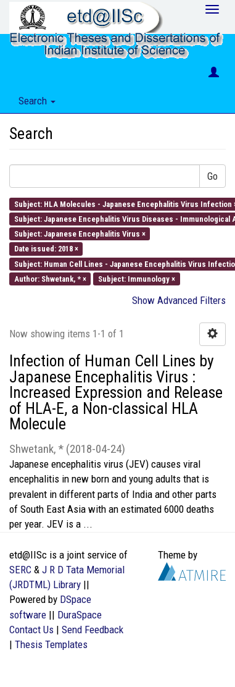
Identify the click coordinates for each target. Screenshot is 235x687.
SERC (20, 569)
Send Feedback (92, 629)
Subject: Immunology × (136, 278)
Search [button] (37, 101)
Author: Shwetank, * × (50, 278)
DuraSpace (79, 615)
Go (212, 176)
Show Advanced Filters (179, 300)
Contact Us (31, 629)
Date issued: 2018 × (46, 248)
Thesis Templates (51, 644)
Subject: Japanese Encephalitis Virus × (80, 233)
